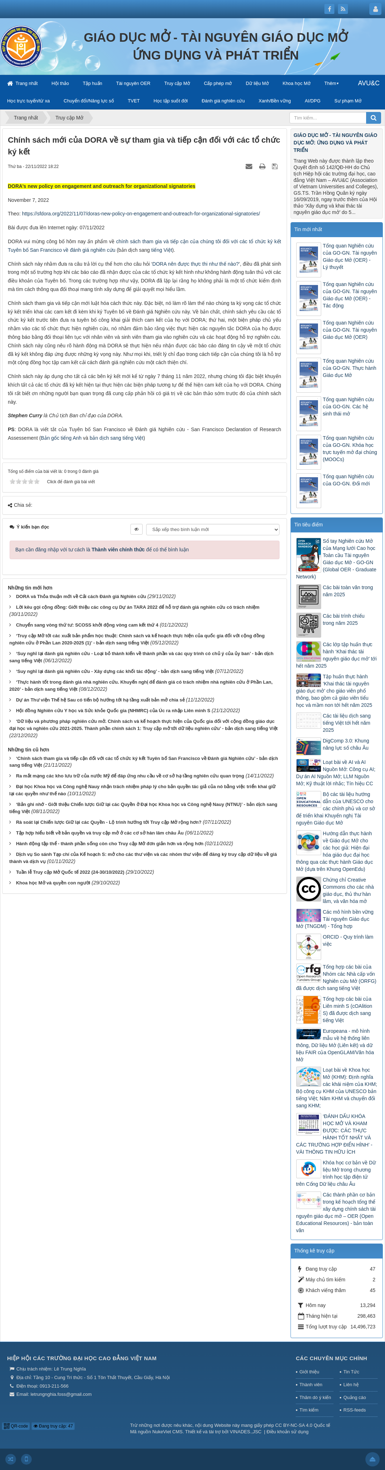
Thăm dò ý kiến (315, 1397)
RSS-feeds (354, 1410)
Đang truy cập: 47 (53, 1426)
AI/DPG (312, 100)
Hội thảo (60, 83)
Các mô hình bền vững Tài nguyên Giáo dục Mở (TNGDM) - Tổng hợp (335, 919)
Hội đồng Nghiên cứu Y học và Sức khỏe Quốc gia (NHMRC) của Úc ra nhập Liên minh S (113, 710)
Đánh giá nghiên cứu (223, 100)
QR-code (16, 1426)
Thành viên (310, 1384)
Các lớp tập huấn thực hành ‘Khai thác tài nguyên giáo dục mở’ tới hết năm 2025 (336, 655)
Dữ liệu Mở (257, 83)
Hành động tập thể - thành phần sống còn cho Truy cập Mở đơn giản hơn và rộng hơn (110, 843)
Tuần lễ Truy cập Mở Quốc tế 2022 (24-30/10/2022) (70, 872)
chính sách (129, 241)
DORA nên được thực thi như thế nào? (195, 264)
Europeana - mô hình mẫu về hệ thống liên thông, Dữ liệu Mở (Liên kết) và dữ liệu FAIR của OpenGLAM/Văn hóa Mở (335, 1045)
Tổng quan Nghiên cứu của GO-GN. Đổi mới (348, 480)
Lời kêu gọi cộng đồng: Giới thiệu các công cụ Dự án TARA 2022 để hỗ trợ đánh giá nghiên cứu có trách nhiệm (138, 607)
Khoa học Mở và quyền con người (53, 882)
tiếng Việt (161, 250)
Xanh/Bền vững (275, 100)
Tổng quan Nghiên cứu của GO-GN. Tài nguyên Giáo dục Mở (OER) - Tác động (350, 294)
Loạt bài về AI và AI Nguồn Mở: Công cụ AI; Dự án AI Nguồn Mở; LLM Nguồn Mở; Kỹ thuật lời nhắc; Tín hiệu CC (335, 772)
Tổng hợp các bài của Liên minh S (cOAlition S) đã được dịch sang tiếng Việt (348, 1009)
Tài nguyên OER (133, 83)
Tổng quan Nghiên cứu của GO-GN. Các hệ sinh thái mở (348, 407)
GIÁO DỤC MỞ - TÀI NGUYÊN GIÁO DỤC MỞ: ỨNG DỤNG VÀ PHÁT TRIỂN (336, 142)
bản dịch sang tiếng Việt (116, 438)
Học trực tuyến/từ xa (28, 100)
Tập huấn (92, 83)
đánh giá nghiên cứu (92, 250)
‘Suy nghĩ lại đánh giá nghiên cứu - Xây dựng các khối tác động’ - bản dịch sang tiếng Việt (115, 671)
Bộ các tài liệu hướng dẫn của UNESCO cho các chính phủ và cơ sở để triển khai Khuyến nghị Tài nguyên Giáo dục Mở (335, 808)
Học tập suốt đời (171, 100)
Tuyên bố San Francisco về (39, 250)
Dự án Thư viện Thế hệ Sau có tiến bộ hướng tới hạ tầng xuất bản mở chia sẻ (100, 700)
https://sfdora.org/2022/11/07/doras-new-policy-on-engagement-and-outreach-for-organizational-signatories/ (141, 213)
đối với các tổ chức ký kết (251, 241)
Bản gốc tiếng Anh (61, 438)
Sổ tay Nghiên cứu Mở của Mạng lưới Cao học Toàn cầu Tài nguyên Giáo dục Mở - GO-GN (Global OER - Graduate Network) (336, 559)
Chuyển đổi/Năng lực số (89, 100)
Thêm (330, 83)
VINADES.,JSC (246, 1431)
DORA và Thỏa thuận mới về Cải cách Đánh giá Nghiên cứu (81, 596)
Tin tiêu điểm (308, 524)
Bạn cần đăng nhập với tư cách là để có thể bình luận (102, 549)
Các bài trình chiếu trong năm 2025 (344, 619)
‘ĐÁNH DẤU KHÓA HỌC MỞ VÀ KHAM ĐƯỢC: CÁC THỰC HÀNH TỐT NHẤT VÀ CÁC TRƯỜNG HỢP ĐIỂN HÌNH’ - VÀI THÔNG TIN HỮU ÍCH (334, 1134)
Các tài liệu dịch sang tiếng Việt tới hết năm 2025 (347, 723)
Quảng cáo (354, 1397)
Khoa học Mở (296, 83)
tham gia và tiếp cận (166, 241)
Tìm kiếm (308, 1410)
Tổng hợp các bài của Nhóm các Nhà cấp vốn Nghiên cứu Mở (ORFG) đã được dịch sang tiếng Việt (336, 977)
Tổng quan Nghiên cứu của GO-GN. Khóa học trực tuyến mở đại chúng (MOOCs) (350, 448)
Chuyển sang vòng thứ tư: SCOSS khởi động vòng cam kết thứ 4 (87, 625)
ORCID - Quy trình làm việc (348, 940)
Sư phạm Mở (347, 100)
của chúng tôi (206, 241)
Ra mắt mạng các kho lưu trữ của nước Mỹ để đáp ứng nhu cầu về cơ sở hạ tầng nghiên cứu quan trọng (130, 776)
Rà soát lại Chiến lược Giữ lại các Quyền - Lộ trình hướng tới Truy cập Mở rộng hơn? (108, 822)
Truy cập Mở (177, 83)
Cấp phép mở (218, 83)
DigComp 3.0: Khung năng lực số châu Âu (346, 744)
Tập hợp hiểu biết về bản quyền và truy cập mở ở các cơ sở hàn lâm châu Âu (100, 833)
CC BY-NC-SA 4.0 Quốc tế (302, 1425)
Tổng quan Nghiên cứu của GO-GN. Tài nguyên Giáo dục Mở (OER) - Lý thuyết (350, 256)
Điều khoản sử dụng (288, 1431)
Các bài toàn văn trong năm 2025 (348, 591)
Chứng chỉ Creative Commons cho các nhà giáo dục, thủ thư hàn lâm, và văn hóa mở (348, 890)
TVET (134, 100)
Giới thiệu (309, 1371)
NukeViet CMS (167, 1431)
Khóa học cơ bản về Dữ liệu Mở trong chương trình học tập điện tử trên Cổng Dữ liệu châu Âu (336, 1173)
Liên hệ (350, 1384)
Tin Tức (351, 1371)
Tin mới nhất (308, 229)
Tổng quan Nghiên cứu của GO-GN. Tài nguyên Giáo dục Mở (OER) (350, 330)
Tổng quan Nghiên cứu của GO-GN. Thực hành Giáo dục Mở (349, 368)
